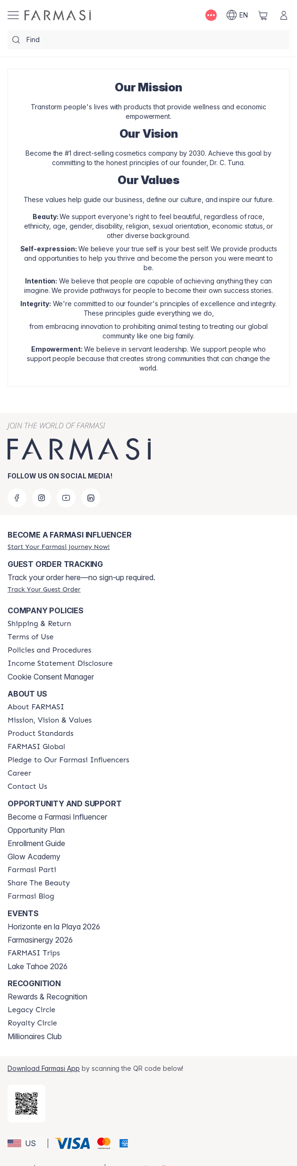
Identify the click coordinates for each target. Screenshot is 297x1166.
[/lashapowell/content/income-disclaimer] (60, 663)
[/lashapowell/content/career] (19, 773)
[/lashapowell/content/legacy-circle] (31, 1010)
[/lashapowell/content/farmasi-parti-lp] (32, 869)
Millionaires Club (35, 1036)
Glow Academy (34, 856)
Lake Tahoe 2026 (38, 966)
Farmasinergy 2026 (40, 940)
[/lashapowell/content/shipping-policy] (39, 623)
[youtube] (66, 497)
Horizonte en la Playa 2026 (54, 926)
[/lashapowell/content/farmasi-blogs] (31, 896)
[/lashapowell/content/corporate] (36, 746)
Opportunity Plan (36, 830)
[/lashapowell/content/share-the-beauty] (39, 883)
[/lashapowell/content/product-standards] (41, 733)
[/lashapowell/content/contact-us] (27, 786)
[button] (26, 1143)
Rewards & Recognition (47, 996)
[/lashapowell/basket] (263, 15)
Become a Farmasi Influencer (57, 817)
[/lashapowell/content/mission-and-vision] (50, 720)
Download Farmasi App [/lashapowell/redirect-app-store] (44, 1068)
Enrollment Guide (36, 843)
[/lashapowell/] (58, 15)
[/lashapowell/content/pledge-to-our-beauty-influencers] (68, 760)
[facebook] (17, 497)
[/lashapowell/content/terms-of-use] (30, 637)
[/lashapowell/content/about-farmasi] (36, 707)
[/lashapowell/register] (59, 546)
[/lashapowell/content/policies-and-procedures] (49, 650)
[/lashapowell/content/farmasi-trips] (34, 953)
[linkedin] (90, 497)
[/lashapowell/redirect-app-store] (26, 1103)
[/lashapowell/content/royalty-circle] (32, 1023)
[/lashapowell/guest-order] (44, 589)
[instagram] (41, 497)
